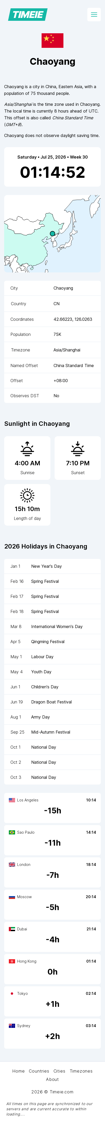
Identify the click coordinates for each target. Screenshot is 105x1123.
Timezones (81, 1071)
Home (18, 1071)
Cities (59, 1071)
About (52, 1079)
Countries (39, 1071)
